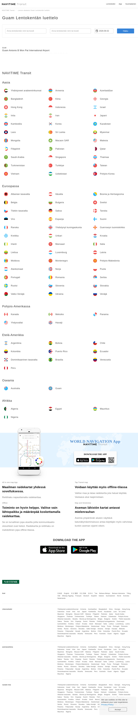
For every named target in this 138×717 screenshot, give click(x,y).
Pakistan (104, 614)
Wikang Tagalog (67, 596)
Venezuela (88, 634)
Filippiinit (96, 614)
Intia (73, 611)
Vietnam (104, 616)
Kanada (114, 629)
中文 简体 (83, 593)
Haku (125, 31)
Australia (102, 634)
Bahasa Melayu (104, 593)
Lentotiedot (110, 4)
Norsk (119, 596)
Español (94, 596)
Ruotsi (66, 629)
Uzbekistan (112, 616)
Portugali (116, 626)
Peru (95, 634)
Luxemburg (119, 624)
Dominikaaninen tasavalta (66, 634)
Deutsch (86, 596)
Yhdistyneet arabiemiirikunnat (67, 609)
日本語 (59, 593)
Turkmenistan (79, 616)
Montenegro (69, 626)
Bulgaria (107, 619)
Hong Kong (126, 609)
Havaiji (77, 631)
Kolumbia (106, 631)
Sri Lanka (122, 611)
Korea (100, 611)
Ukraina (100, 629)
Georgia (117, 609)
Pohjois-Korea (123, 616)
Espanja (78, 621)
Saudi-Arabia (119, 614)
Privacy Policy (107, 705)
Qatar (111, 614)
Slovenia (73, 629)
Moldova (60, 626)
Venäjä (107, 629)
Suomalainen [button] (130, 4)
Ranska (92, 621)
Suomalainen (110, 596)
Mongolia (69, 614)
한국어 (90, 593)
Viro (72, 621)
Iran (78, 611)
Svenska (126, 596)
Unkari (78, 624)
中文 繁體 (74, 593)
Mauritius (60, 636)
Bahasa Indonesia (118, 593)
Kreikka (71, 624)
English (66, 593)
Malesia (88, 614)
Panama (60, 631)
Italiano (101, 596)
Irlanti (91, 624)
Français (78, 596)
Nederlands (61, 598)
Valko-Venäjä (91, 629)
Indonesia (60, 611)
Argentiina (85, 631)
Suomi (85, 621)
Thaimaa (70, 616)
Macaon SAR (79, 614)
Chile (99, 631)
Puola (109, 626)
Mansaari (98, 624)
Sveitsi (114, 619)
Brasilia (80, 634)
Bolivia (93, 631)
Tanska (66, 621)
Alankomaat (95, 626)
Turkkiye (89, 616)
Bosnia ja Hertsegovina (88, 619)
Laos (115, 611)
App (120, 4)
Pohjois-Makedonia (82, 626)
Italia (105, 624)
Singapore (61, 616)
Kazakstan (107, 611)
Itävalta (75, 619)
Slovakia (81, 629)
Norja (103, 626)
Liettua (111, 624)
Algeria (116, 634)
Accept (118, 709)
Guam (110, 634)
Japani (84, 611)
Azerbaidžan (92, 609)
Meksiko (122, 629)
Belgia (100, 619)
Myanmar (60, 614)
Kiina (111, 609)
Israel (68, 611)
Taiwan (96, 616)
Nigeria (68, 636)
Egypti (122, 634)
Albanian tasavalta (63, 619)
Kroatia (84, 624)
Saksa (59, 621)
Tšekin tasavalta (124, 619)
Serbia (59, 629)
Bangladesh (103, 609)
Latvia (127, 624)
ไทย (96, 593)
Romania (124, 626)
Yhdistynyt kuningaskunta (106, 621)
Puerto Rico (116, 631)
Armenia (83, 609)
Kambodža (92, 611)
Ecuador (125, 631)
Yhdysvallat (69, 631)
